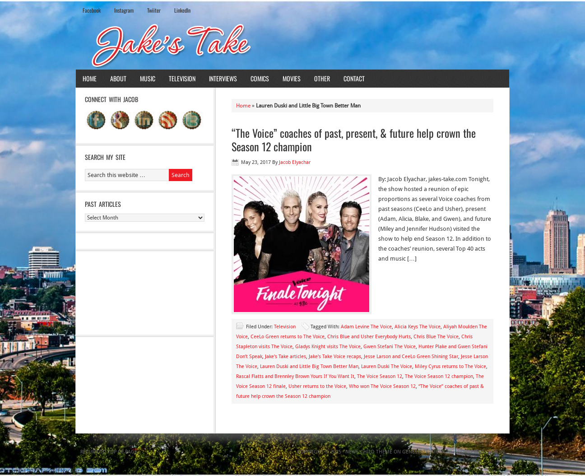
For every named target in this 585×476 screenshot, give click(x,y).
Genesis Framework (427, 452)
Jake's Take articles (285, 356)
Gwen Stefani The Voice (389, 347)
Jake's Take (292, 45)
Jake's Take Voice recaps (335, 356)
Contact (354, 78)
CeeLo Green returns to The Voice (288, 337)
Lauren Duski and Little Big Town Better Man (309, 366)
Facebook (92, 10)
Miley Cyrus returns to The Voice (450, 366)
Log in (496, 452)
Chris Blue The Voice (436, 337)
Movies (292, 78)
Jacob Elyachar (295, 162)
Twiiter (154, 10)
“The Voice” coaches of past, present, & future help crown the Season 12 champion (354, 139)
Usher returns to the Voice (317, 386)
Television (182, 78)
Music (147, 78)
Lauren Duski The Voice (386, 366)
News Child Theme (368, 452)
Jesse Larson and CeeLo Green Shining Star (411, 356)
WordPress (470, 452)
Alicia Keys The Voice (418, 327)
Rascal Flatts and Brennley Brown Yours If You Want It (295, 376)
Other (322, 78)
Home (90, 78)
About (118, 78)
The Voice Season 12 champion (439, 376)
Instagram (124, 10)
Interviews (223, 78)
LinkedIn (182, 10)
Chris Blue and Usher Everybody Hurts (369, 337)
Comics (260, 78)
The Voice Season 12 (379, 376)
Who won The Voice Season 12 (382, 386)
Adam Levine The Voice (366, 327)
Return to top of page (108, 452)
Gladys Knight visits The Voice (328, 347)
